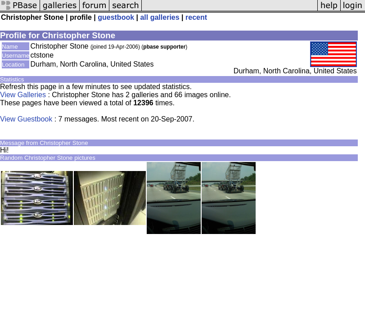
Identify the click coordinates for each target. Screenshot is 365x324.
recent (196, 17)
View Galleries (23, 95)
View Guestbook (26, 119)
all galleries (159, 17)
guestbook (116, 17)
